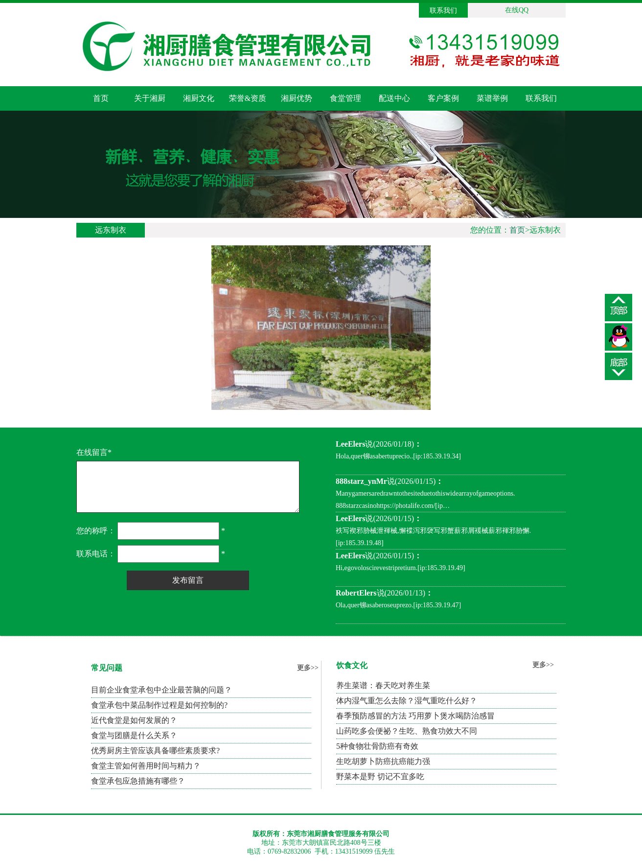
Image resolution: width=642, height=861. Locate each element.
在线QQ (516, 10)
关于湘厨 (149, 98)
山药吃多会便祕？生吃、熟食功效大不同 (406, 731)
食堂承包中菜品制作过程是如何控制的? (159, 705)
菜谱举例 (492, 98)
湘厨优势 (296, 98)
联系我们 (443, 10)
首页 (101, 98)
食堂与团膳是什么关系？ (134, 735)
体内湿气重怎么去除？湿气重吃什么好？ (406, 700)
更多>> (308, 667)
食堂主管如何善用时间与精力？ (146, 766)
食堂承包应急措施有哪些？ (138, 781)
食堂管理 (345, 98)
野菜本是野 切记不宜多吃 (380, 776)
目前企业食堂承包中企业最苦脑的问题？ (161, 690)
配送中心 (394, 98)
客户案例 (443, 98)
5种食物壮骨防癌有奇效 (377, 746)
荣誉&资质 (247, 98)
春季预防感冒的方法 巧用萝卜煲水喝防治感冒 (415, 716)
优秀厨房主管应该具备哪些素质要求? (155, 750)
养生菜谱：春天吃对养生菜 (383, 685)
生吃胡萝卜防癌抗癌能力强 (383, 761)
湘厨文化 (198, 98)
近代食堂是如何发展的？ (134, 720)
